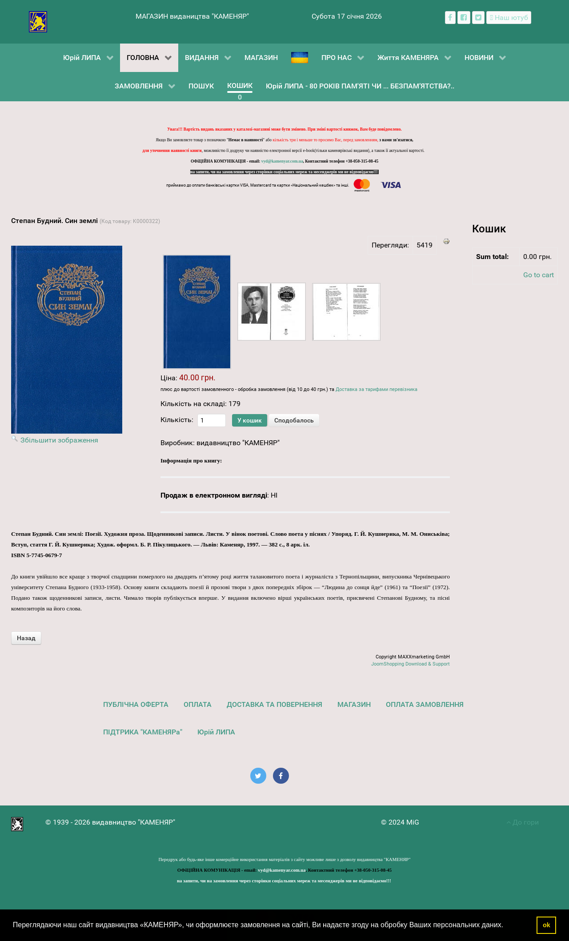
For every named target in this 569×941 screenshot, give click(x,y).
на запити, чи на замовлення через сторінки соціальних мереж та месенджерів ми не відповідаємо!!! (284, 172)
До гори (522, 822)
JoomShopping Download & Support (410, 664)
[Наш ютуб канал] (508, 17)
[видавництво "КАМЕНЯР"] (38, 21)
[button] (506, 926)
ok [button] (546, 925)
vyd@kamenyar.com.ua (282, 161)
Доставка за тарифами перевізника (376, 389)
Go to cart (538, 275)
